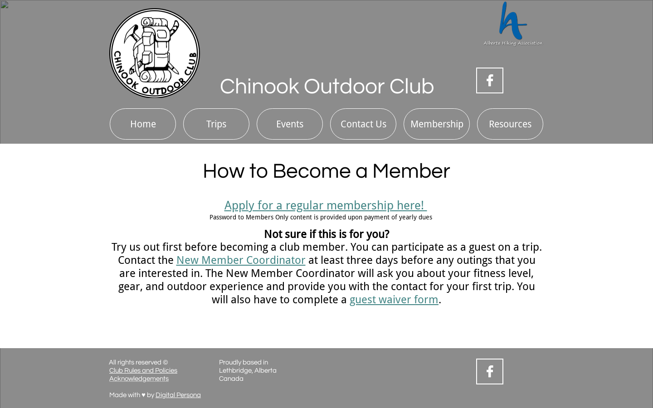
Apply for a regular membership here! (325, 205)
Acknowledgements (139, 378)
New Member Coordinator (241, 260)
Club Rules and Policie (141, 370)
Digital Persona (178, 395)
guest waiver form (394, 299)
